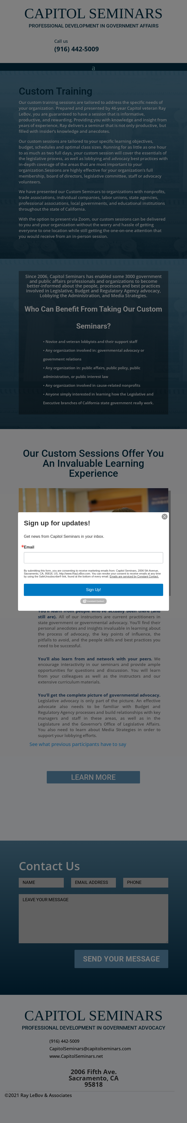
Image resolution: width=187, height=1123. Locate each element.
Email (29, 547)
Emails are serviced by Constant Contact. (134, 576)
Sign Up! (93, 590)
